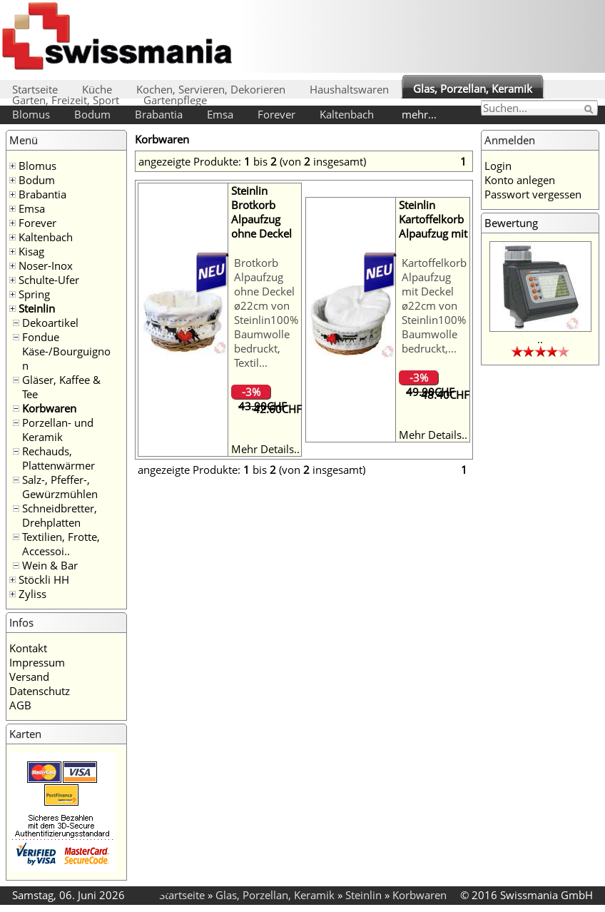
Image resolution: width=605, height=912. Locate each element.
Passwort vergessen (532, 194)
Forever (276, 114)
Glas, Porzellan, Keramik (472, 88)
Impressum (37, 662)
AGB (20, 705)
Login (498, 165)
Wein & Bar (50, 565)
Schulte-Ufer (49, 280)
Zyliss (32, 594)
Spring (34, 294)
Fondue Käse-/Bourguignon (66, 351)
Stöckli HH (44, 579)
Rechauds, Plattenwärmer (58, 458)
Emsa (220, 114)
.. (540, 339)
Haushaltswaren (349, 89)
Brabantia (159, 114)
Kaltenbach (347, 114)
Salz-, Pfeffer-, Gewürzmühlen (60, 486)
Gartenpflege (175, 100)
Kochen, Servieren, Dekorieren (210, 89)
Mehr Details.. (265, 449)
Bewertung (511, 223)
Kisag (31, 251)
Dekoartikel (50, 322)
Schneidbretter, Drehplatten (59, 515)
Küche (97, 89)
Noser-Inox (46, 265)
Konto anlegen (519, 180)
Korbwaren (49, 408)
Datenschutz (39, 691)
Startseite (35, 89)
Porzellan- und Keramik (57, 429)
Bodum (92, 114)
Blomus (31, 114)
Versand (29, 676)
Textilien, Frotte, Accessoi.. (61, 544)
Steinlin (37, 308)
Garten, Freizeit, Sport (65, 100)
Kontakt (28, 648)
